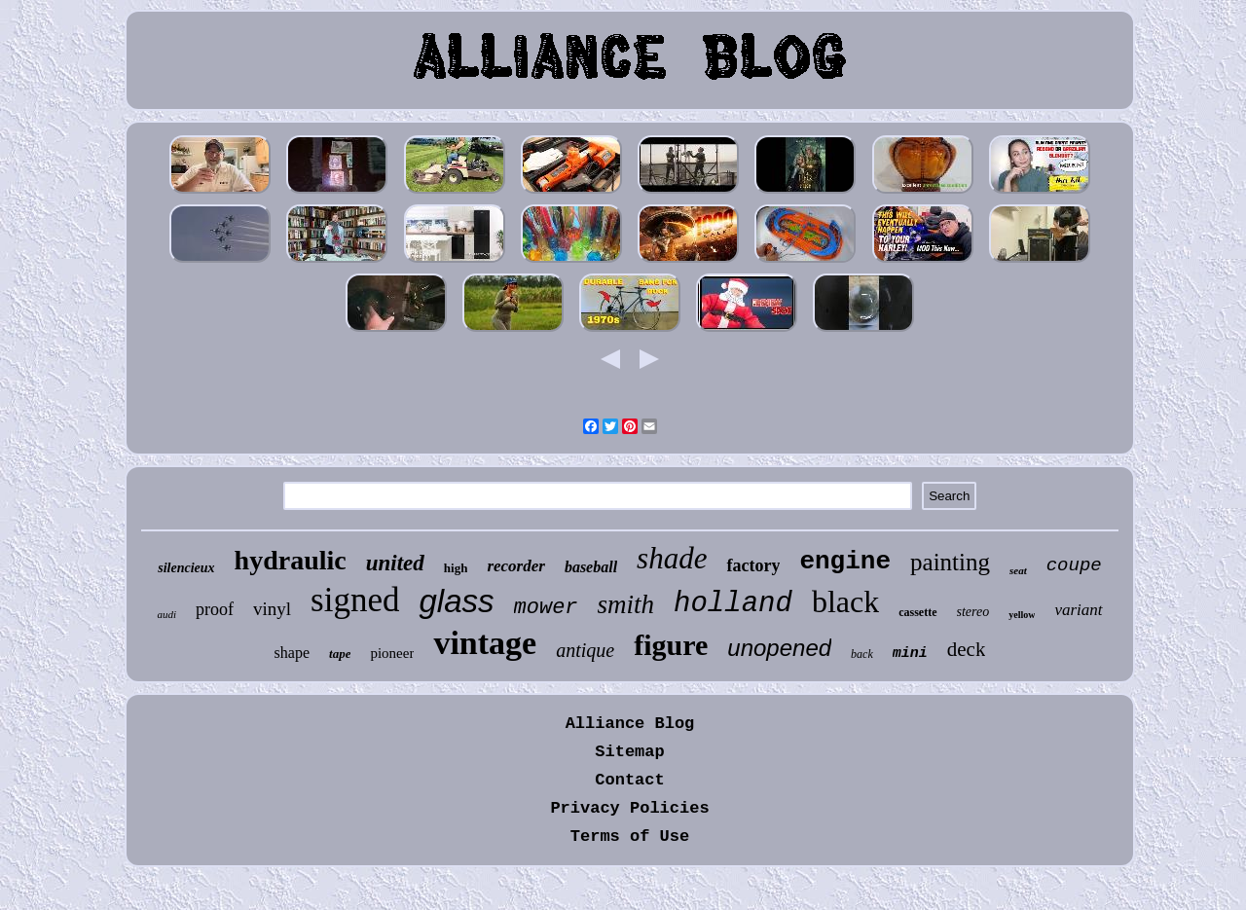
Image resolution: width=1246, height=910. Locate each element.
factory (753, 565)
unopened (779, 648)
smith (626, 604)
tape (339, 653)
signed (355, 600)
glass (456, 601)
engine (845, 561)
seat (1018, 570)
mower (546, 608)
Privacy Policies (629, 808)
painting (950, 562)
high (456, 568)
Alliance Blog (630, 723)
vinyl (272, 609)
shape (292, 652)
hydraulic (291, 560)
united (395, 563)
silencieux (186, 568)
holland (733, 604)
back (862, 654)
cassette (917, 612)
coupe (1074, 565)
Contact (629, 780)
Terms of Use (629, 836)
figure (671, 645)
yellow (1021, 614)
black (845, 601)
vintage (484, 643)
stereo (973, 611)
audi (166, 614)
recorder (515, 566)
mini (910, 653)
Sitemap (629, 752)
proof (215, 609)
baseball (591, 567)
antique (585, 650)
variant (1078, 610)
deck (966, 649)
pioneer (392, 653)
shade (672, 558)
